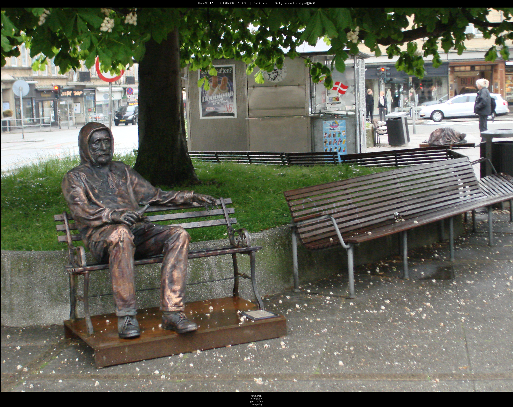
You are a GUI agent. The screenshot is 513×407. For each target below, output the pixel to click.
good (304, 3)
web (298, 3)
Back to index (260, 3)
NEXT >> (243, 3)
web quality (256, 398)
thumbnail (289, 3)
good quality (256, 401)
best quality (256, 404)
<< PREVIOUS (227, 3)
